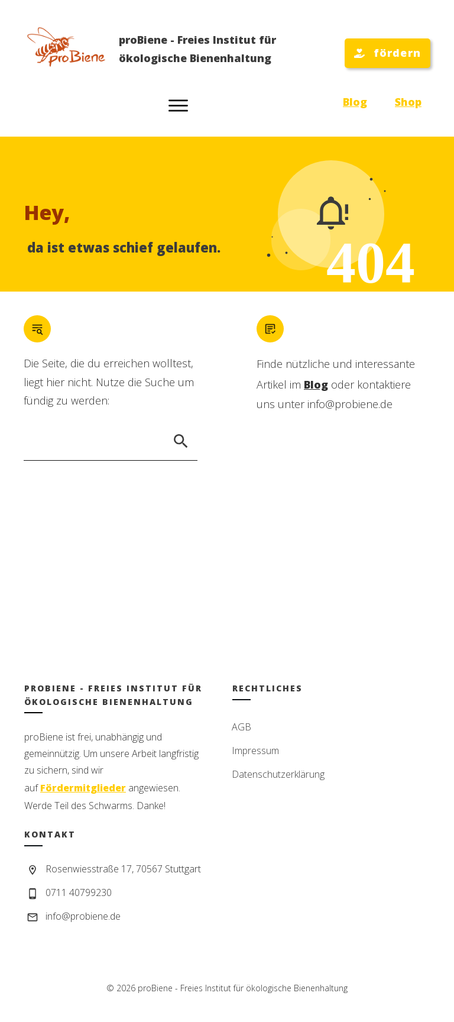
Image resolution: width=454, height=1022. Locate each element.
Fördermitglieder (83, 787)
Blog (355, 102)
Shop (408, 102)
